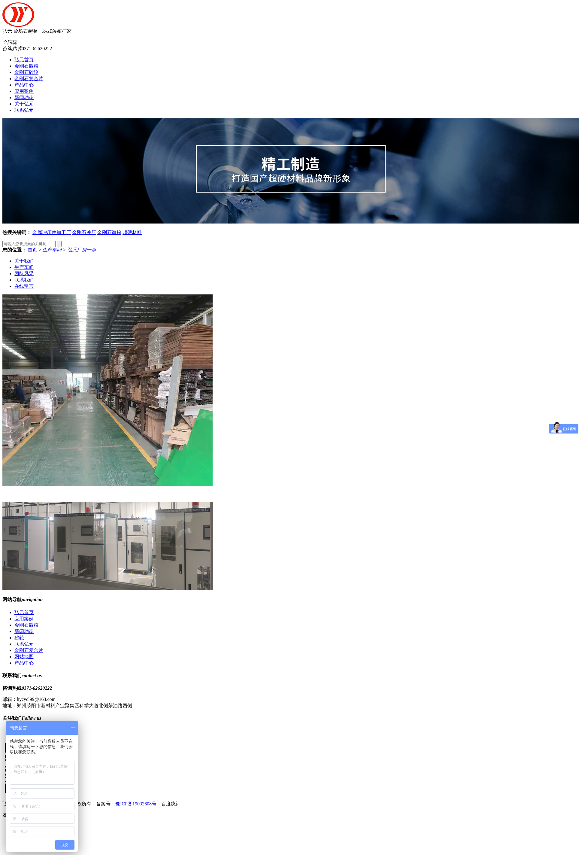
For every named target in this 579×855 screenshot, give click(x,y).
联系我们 (24, 279)
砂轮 (19, 637)
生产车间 (52, 249)
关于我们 (24, 260)
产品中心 (24, 84)
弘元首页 (24, 59)
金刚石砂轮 (26, 72)
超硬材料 (132, 232)
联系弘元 (24, 110)
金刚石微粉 (26, 65)
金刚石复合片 (28, 78)
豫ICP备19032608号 (135, 803)
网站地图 (24, 656)
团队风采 (24, 273)
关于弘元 (24, 103)
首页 (33, 249)
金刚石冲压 (84, 232)
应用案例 (24, 91)
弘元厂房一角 (81, 249)
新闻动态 (24, 97)
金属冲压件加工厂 (51, 232)
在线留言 (24, 286)
